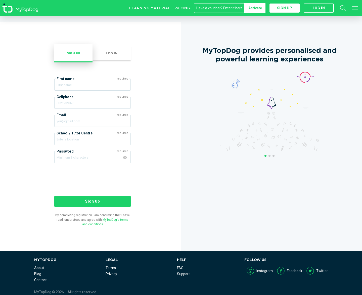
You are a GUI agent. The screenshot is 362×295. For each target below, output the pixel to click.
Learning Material (149, 8)
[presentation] (92, 179)
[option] (269, 57)
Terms (111, 268)
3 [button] (274, 156)
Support (183, 274)
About (39, 268)
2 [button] (269, 156)
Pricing (182, 8)
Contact (40, 280)
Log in (319, 8)
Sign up (284, 8)
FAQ (180, 268)
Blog (37, 274)
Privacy (111, 274)
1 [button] (265, 156)
